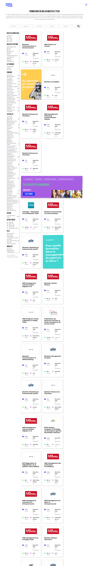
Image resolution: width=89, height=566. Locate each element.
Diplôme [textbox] (65, 26)
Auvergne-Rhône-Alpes (22, 517)
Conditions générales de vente (48, 563)
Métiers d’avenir (50, 148)
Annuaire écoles (10, 537)
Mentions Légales (10, 563)
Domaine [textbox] (39, 26)
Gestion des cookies (60, 563)
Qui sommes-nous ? (77, 534)
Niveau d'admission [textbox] (27, 26)
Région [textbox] (52, 26)
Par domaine (26, 534)
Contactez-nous (76, 540)
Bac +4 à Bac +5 (43, 543)
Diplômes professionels (42, 546)
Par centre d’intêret (28, 537)
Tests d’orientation (60, 536)
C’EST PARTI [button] (29, 163)
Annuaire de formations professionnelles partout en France (19, 561)
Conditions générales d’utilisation (22, 563)
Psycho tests (58, 538)
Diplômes (38, 148)
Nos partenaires (76, 537)
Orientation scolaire (66, 148)
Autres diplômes (43, 549)
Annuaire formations (11, 534)
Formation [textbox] (13, 26)
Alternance (28, 148)
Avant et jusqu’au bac (44, 534)
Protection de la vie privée (35, 563)
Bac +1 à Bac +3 (43, 540)
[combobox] (15, 26)
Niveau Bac (42, 537)
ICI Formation (29, 558)
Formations (11, 517)
